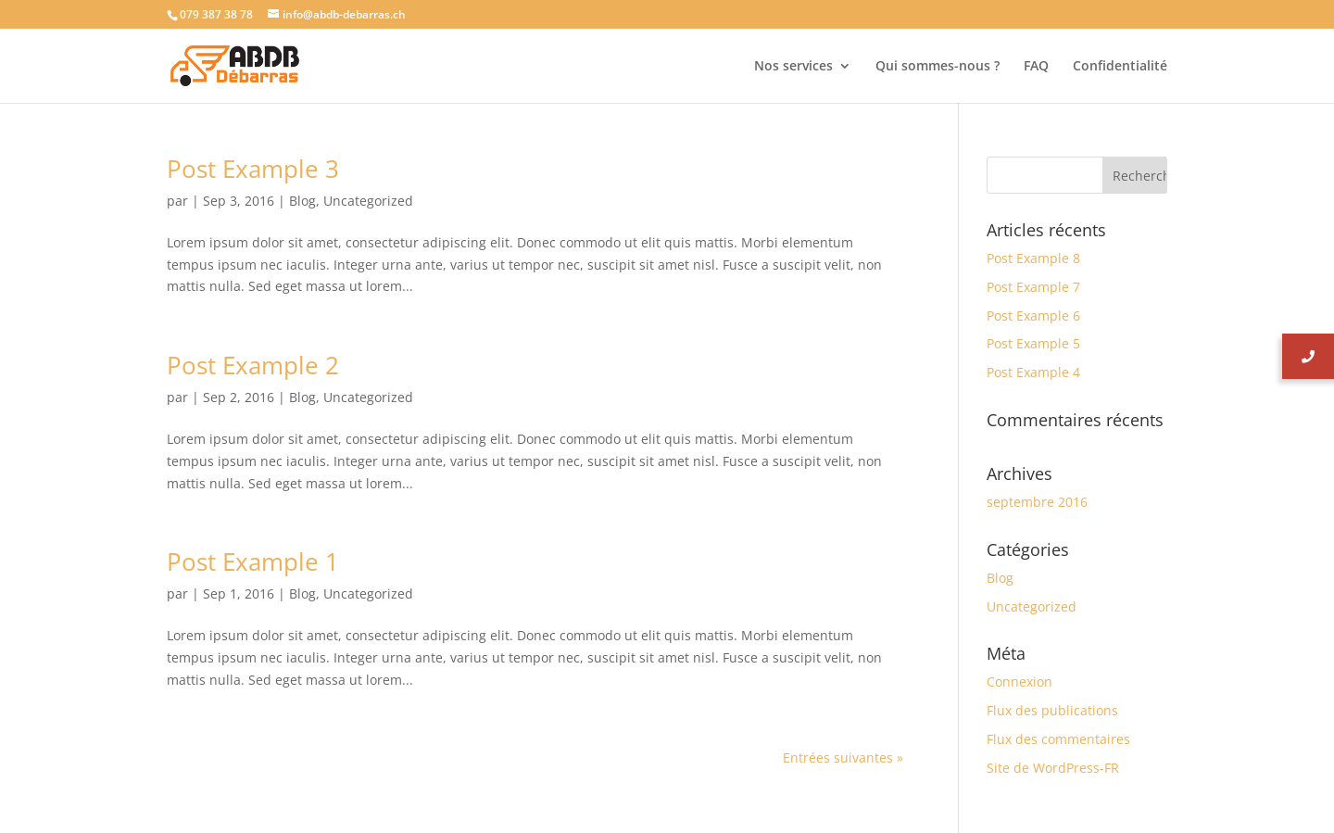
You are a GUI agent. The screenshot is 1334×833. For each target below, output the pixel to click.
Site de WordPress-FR (1053, 767)
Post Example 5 (1033, 343)
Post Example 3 (253, 168)
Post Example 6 (1033, 315)
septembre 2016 (1037, 502)
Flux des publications (1052, 710)
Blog (302, 200)
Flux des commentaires (1058, 739)
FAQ (1036, 66)
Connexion (1019, 681)
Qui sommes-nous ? (937, 66)
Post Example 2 (253, 365)
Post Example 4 (1033, 372)
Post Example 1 (253, 561)
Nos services (793, 66)
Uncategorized (368, 200)
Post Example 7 (1033, 287)
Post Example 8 (1033, 258)
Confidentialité (1120, 66)
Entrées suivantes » (843, 757)
